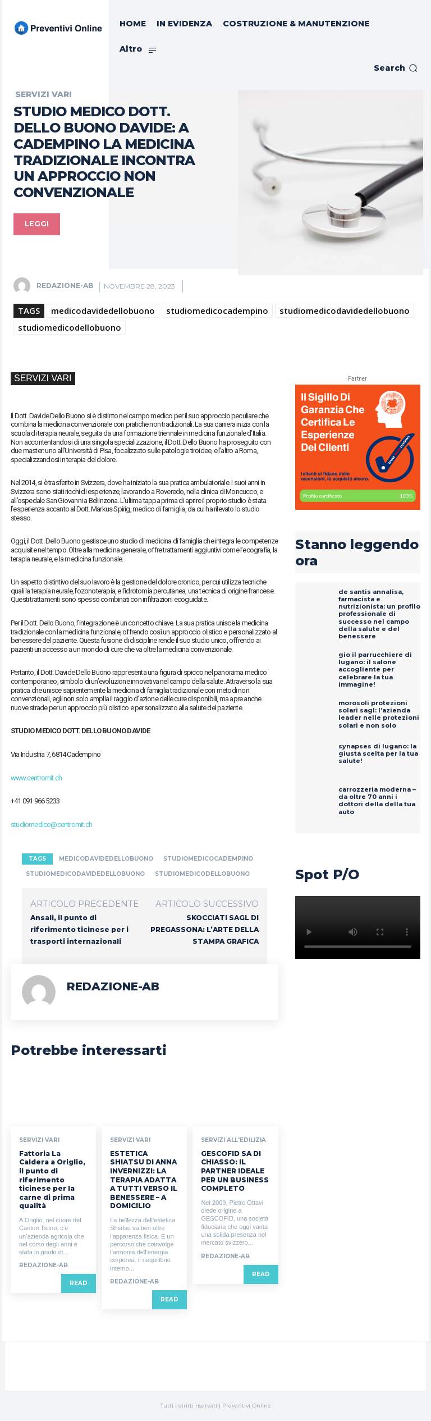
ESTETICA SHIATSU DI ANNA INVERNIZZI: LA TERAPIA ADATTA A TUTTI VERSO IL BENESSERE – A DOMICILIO (143, 1179)
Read (79, 1283)
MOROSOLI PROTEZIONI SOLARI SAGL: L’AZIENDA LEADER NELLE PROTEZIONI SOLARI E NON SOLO (378, 714)
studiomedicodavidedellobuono (344, 310)
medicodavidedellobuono (103, 310)
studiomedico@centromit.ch (51, 824)
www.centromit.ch (36, 778)
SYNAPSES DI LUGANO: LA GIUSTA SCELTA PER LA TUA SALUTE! (378, 753)
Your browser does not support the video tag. (357, 927)
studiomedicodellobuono (69, 327)
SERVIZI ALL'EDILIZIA (233, 1140)
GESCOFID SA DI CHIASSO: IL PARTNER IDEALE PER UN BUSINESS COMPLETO (235, 1170)
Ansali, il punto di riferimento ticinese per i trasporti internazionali (79, 929)
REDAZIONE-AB (64, 285)
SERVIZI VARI (43, 94)
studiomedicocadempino (217, 310)
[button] (396, 67)
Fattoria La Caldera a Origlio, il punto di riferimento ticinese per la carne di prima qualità (52, 1179)
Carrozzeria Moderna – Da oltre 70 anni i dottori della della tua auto (377, 800)
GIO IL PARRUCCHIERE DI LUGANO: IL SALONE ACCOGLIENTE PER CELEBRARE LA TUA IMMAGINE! (375, 669)
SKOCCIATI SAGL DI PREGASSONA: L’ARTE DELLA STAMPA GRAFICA (204, 929)
